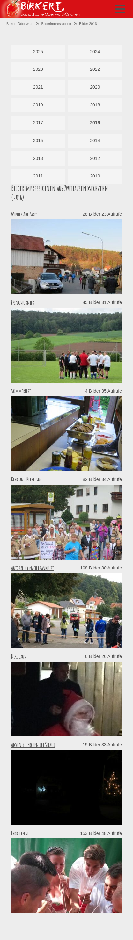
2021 (38, 87)
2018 (95, 104)
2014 (95, 140)
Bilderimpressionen (56, 23)
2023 (38, 69)
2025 (38, 51)
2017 (38, 122)
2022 (95, 69)
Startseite (40, 9)
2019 (38, 104)
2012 (95, 158)
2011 (38, 175)
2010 (95, 175)
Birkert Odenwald (19, 23)
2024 (95, 51)
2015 (38, 140)
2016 (95, 122)
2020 (95, 87)
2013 (38, 158)
